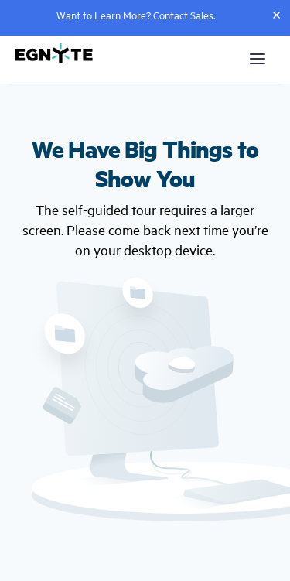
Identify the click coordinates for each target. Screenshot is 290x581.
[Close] (276, 15)
